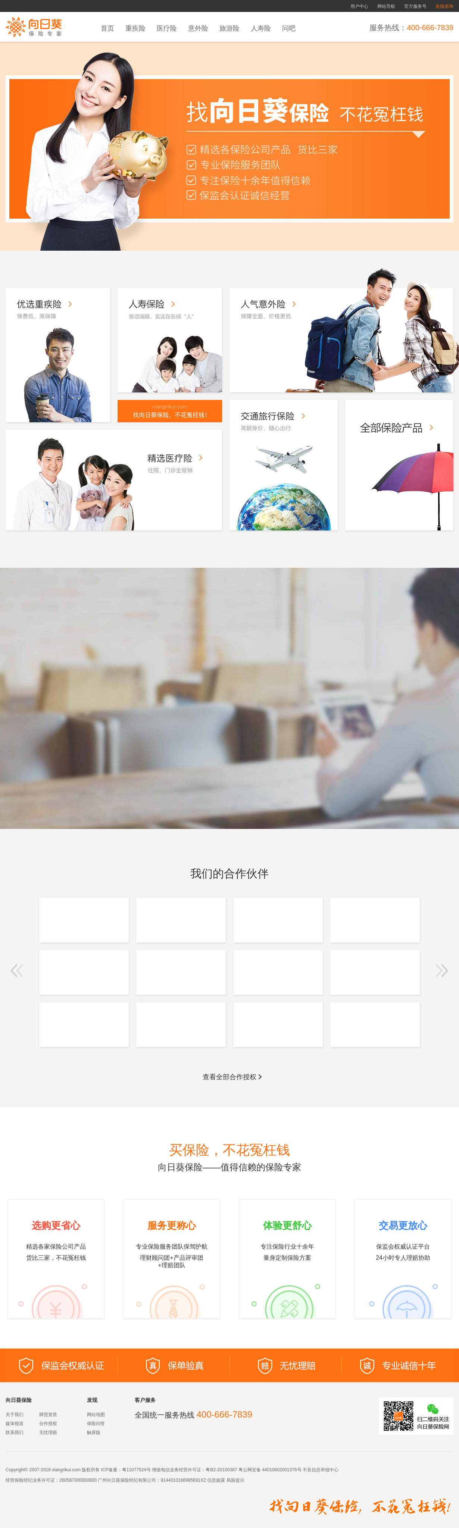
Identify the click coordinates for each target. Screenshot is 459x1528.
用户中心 (359, 6)
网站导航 (386, 6)
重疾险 (135, 28)
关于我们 (15, 1414)
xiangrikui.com (66, 1469)
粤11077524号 (136, 1469)
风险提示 (234, 1480)
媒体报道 (15, 1423)
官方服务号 (415, 6)
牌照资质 (48, 1414)
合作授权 (48, 1423)
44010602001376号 (281, 1469)
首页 (107, 28)
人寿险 (261, 28)
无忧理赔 (48, 1432)
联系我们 (15, 1432)
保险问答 (96, 1423)
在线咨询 (444, 6)
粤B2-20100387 (221, 1469)
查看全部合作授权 (233, 1077)
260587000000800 (78, 1480)
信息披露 (215, 1480)
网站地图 (96, 1414)
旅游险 (229, 28)
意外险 (198, 28)
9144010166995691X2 (183, 1480)
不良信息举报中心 (320, 1469)
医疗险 (167, 28)
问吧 (289, 28)
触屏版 (93, 1432)
